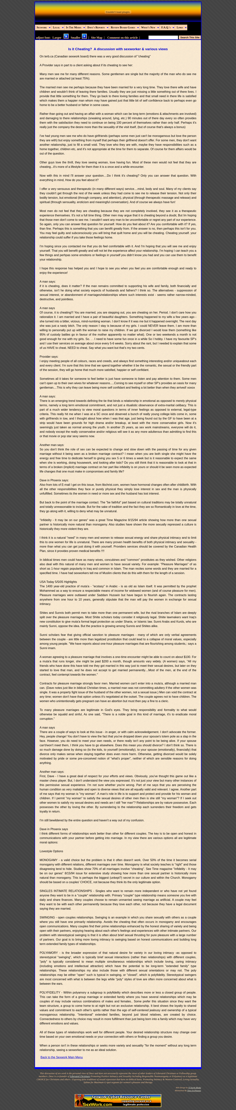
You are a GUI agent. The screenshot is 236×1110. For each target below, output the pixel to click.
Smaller (79, 37)
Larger (61, 37)
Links (182, 27)
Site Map (96, 37)
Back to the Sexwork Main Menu (61, 1057)
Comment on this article (122, 37)
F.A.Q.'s (167, 27)
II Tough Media (194, 1087)
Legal (58, 27)
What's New (150, 27)
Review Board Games (125, 27)
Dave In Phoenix (194, 1090)
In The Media (75, 27)
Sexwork (44, 27)
